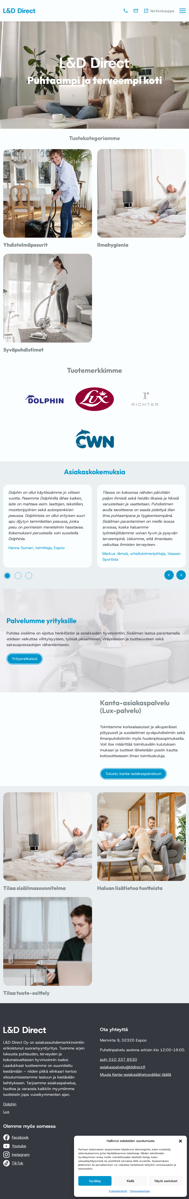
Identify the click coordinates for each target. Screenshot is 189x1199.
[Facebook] (16, 1137)
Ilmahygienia (112, 245)
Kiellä (130, 1181)
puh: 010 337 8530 (118, 1059)
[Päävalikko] (182, 11)
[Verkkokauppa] (159, 11)
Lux (6, 1111)
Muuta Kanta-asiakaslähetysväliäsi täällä (135, 1074)
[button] (180, 1141)
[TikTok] (13, 1163)
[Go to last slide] (169, 575)
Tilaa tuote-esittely (26, 993)
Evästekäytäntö (118, 1191)
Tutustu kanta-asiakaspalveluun (133, 773)
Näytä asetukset (165, 1181)
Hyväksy (95, 1181)
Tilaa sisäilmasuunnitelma (34, 888)
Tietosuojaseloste (139, 1191)
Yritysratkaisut (24, 658)
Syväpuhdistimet (23, 349)
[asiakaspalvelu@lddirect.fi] (135, 10)
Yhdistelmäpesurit (25, 245)
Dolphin (9, 1104)
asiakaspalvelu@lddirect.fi (122, 1067)
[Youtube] (14, 1146)
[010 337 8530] (125, 10)
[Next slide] (181, 575)
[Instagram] (16, 1154)
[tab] (7, 575)
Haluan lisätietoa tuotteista (129, 888)
